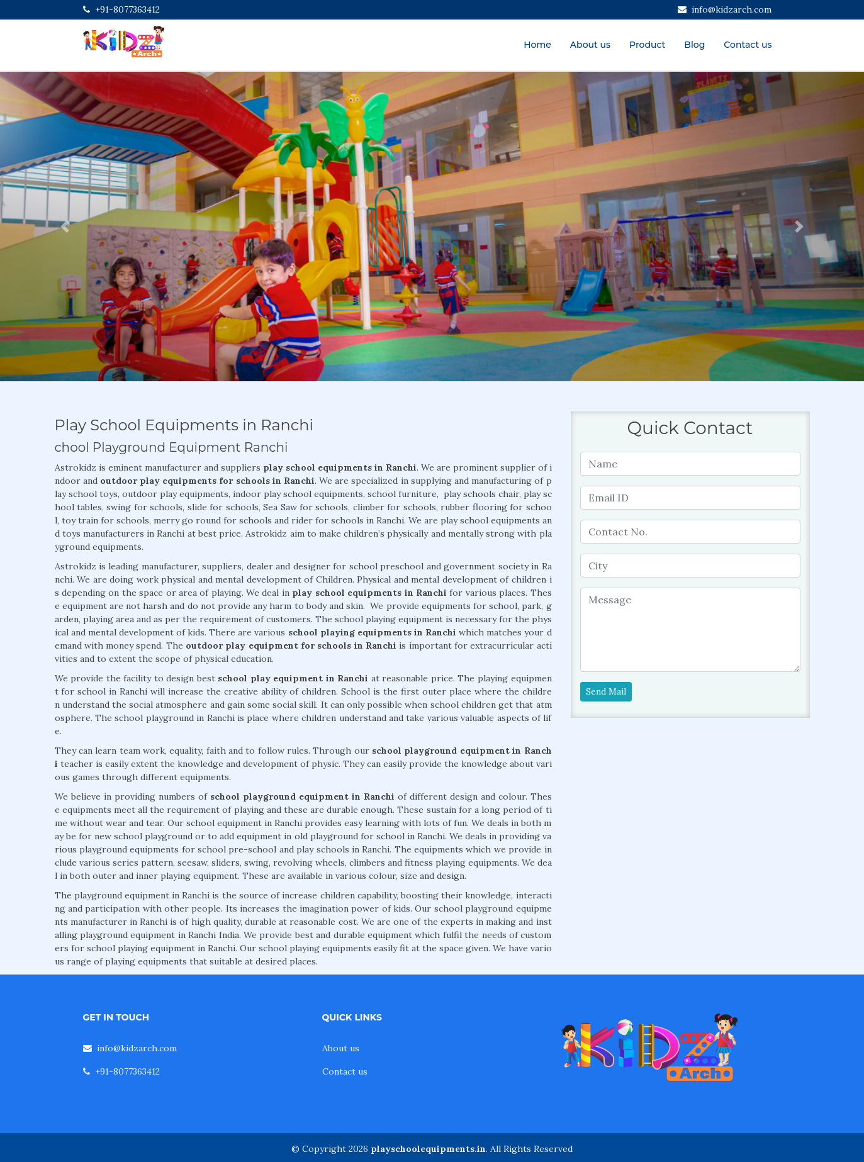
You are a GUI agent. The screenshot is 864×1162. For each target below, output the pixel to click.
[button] (65, 226)
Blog (694, 44)
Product (647, 44)
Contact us (747, 44)
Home (537, 44)
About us (590, 44)
